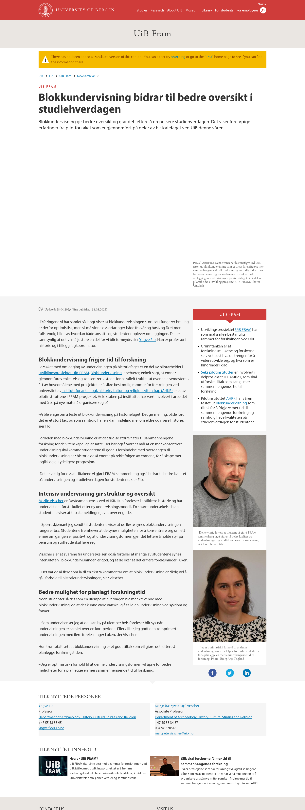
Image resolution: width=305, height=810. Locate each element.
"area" (209, 56)
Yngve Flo (147, 289)
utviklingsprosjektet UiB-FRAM (64, 322)
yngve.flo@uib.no (51, 678)
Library (207, 10)
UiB (41, 76)
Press (138, 806)
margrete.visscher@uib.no (174, 683)
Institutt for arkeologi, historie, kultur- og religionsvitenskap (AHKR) (117, 340)
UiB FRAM (243, 279)
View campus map (169, 774)
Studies (141, 10)
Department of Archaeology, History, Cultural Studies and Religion (87, 666)
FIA (51, 76)
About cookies (154, 806)
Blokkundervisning (106, 322)
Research (157, 10)
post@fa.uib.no (48, 764)
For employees (247, 10)
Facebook (212, 623)
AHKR (231, 347)
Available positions (119, 806)
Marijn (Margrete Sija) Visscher (177, 655)
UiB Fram (152, 34)
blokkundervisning (231, 352)
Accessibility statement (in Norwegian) (192, 806)
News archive (86, 76)
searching (178, 56)
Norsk (262, 4)
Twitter (230, 623)
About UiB (174, 10)
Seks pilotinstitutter (217, 321)
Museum (192, 10)
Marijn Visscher (51, 450)
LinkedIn (247, 623)
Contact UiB (95, 806)
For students (224, 10)
